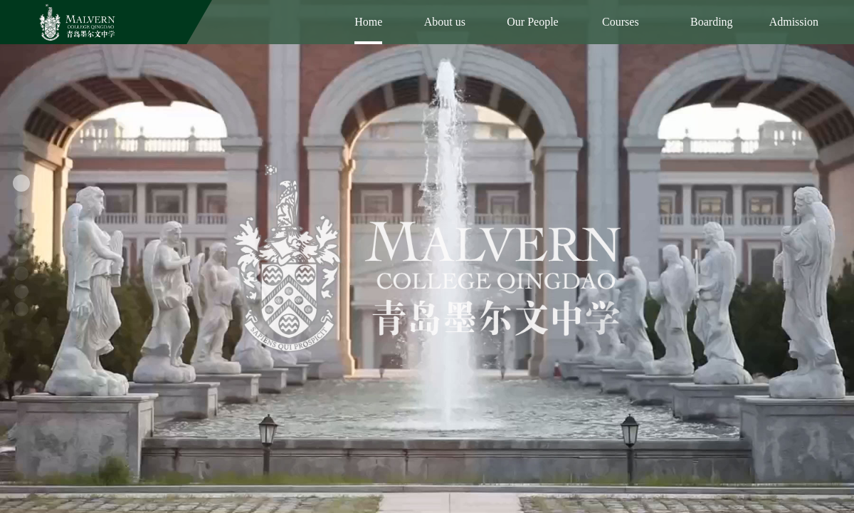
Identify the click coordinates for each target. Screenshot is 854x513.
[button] (21, 183)
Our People (532, 22)
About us (444, 22)
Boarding (711, 22)
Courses (620, 22)
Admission (793, 22)
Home (368, 22)
